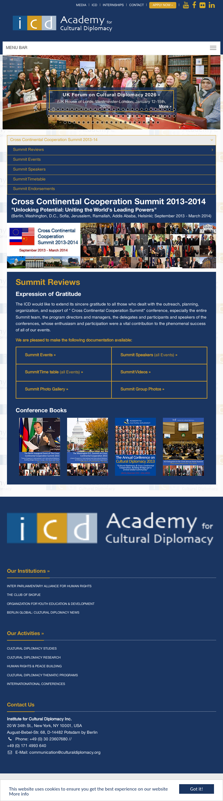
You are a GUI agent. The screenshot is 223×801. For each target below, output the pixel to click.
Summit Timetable (29, 179)
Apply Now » (163, 5)
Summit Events (27, 160)
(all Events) (165, 355)
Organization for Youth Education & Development (50, 604)
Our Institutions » (28, 571)
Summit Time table (42, 372)
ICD (94, 5)
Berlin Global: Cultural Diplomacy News (43, 612)
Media (81, 5)
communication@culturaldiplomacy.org (64, 753)
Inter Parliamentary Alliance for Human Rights (49, 586)
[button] (19, 92)
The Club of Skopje (24, 595)
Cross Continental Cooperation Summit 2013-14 (54, 140)
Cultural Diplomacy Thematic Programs (42, 675)
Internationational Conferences (36, 684)
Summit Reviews (28, 150)
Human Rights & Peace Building (34, 666)
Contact (136, 5)
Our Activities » (25, 633)
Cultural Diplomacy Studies (32, 648)
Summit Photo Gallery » (46, 389)
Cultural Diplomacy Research (34, 657)
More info (19, 794)
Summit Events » (40, 355)
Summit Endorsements (34, 189)
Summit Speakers (29, 169)
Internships (113, 5)
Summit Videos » (135, 372)
